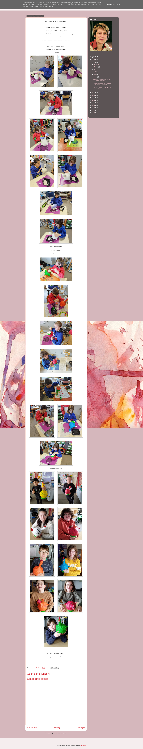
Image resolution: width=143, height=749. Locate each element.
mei (95, 74)
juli (95, 69)
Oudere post (81, 728)
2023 (93, 62)
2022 (93, 92)
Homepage (57, 728)
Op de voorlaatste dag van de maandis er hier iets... (102, 88)
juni (95, 72)
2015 (93, 110)
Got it (119, 4)
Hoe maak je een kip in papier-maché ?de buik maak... (102, 83)
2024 (93, 59)
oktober (96, 67)
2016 (93, 107)
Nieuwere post (32, 728)
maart (95, 77)
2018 (93, 102)
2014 (93, 112)
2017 (93, 105)
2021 (93, 95)
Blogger (83, 745)
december (97, 64)
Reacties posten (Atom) (60, 733)
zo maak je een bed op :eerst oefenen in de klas (101, 80)
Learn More (111, 4)
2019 (93, 100)
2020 (93, 97)
